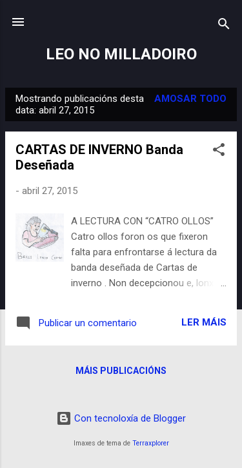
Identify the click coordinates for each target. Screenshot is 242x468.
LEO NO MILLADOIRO (121, 54)
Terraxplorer (150, 443)
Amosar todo (190, 98)
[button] (219, 152)
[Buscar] (224, 26)
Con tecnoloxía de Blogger (121, 418)
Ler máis (204, 322)
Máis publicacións (121, 371)
